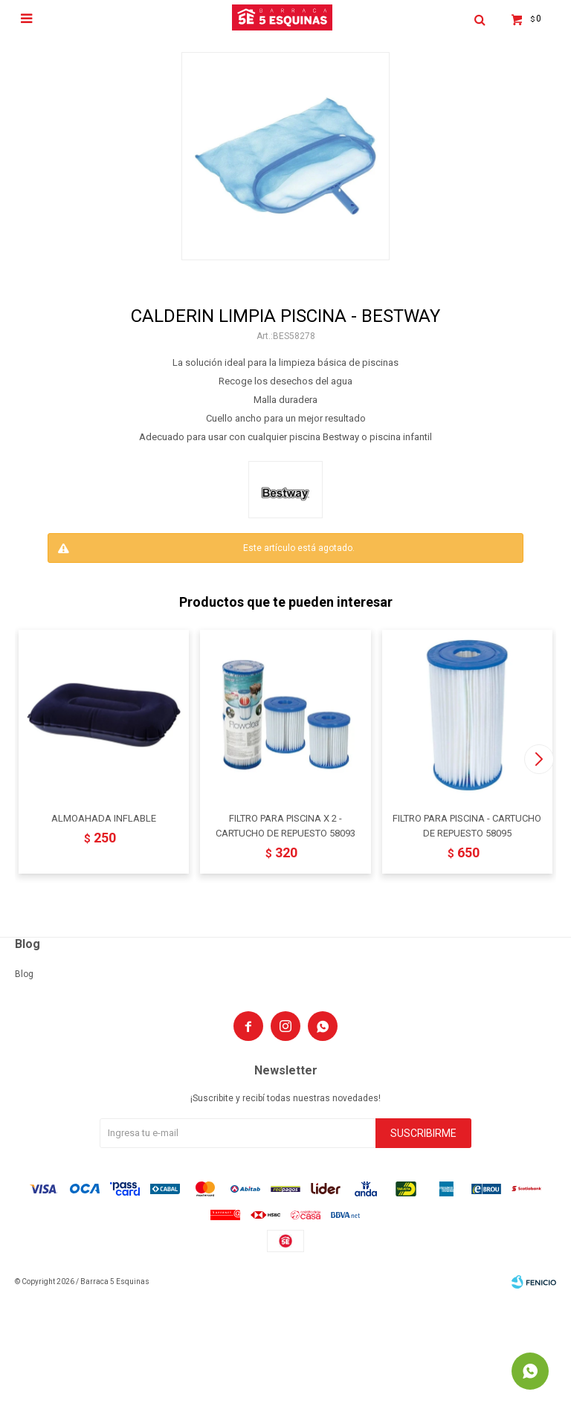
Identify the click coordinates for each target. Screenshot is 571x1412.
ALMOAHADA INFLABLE (103, 818)
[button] (539, 759)
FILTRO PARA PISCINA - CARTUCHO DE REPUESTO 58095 (467, 826)
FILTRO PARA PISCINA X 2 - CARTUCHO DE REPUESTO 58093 (285, 826)
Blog (24, 974)
